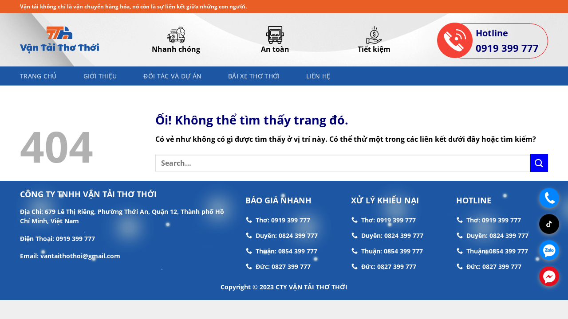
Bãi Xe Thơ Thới (254, 76)
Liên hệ (318, 76)
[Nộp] (539, 162)
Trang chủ (38, 76)
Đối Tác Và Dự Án (172, 76)
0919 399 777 (507, 47)
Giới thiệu (100, 76)
